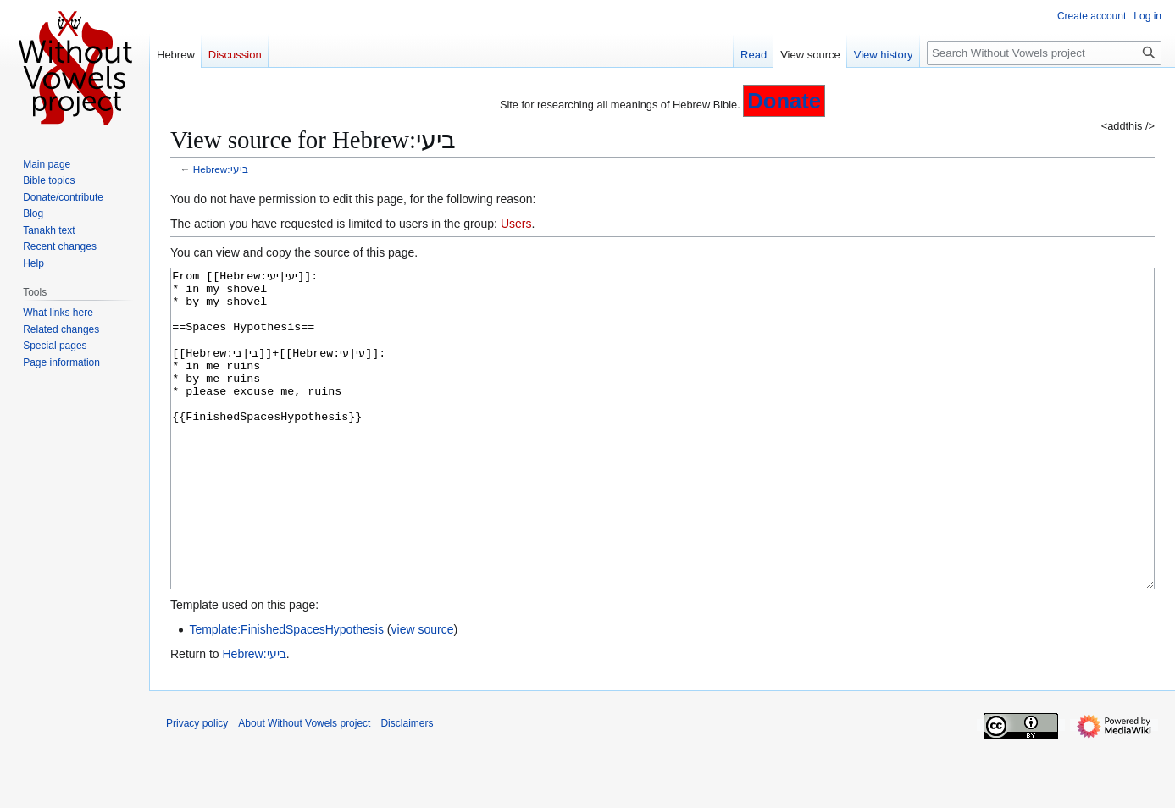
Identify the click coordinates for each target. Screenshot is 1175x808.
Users (516, 223)
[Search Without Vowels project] (1044, 53)
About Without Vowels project (304, 787)
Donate (784, 101)
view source (422, 693)
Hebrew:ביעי (220, 168)
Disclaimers (406, 787)
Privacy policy (197, 787)
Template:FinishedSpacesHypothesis (286, 693)
